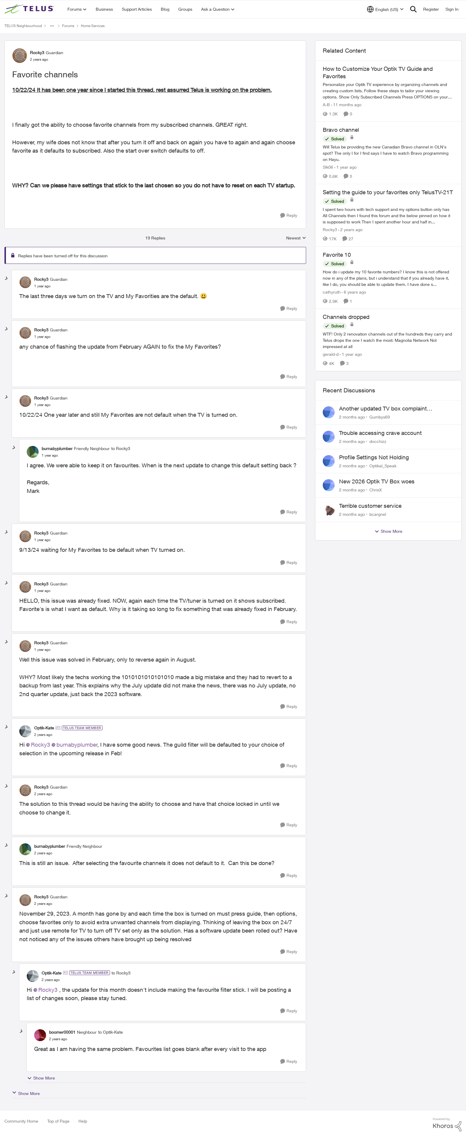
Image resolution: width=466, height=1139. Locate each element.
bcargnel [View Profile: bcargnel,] (377, 514)
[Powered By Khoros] (447, 1125)
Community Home (21, 1121)
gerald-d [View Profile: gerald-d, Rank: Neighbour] (331, 354)
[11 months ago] (346, 104)
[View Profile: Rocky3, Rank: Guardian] (19, 55)
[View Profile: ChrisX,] (329, 485)
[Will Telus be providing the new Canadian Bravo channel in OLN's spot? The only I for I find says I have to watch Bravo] (388, 153)
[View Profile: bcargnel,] (329, 510)
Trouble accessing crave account (380, 433)
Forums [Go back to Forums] (68, 25)
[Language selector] (385, 9)
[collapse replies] (6, 278)
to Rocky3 (120, 448)
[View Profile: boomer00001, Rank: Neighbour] (40, 1035)
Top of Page (58, 1121)
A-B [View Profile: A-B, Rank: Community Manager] (326, 104)
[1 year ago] (345, 167)
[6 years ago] (354, 292)
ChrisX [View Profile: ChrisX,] (375, 489)
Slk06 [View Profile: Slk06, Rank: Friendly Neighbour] (328, 167)
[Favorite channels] (42, 286)
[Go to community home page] (30, 9)
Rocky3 (40, 744)
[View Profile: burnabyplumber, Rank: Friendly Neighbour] (33, 452)
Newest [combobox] (296, 238)
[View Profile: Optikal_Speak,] (329, 461)
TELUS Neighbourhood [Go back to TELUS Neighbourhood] (23, 25)
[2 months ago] (352, 417)
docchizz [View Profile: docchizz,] (377, 441)
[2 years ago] (350, 229)
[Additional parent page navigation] (52, 26)
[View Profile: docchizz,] (329, 437)
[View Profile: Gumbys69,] (329, 412)
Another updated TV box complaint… (385, 408)
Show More (41, 1078)
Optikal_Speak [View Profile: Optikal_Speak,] (382, 465)
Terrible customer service (370, 505)
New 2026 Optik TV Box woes (377, 481)
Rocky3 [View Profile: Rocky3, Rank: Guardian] (37, 52)
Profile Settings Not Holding (374, 457)
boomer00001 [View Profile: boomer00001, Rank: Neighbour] (62, 1032)
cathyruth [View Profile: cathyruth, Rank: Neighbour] (332, 291)
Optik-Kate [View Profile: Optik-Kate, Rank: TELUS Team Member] (44, 727)
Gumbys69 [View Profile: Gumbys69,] (379, 416)
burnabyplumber (76, 744)
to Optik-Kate (110, 1032)
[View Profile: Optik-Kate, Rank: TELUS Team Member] (25, 731)
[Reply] (288, 215)
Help (82, 1121)
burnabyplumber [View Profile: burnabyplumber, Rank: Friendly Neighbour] (57, 448)
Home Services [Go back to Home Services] (93, 25)
